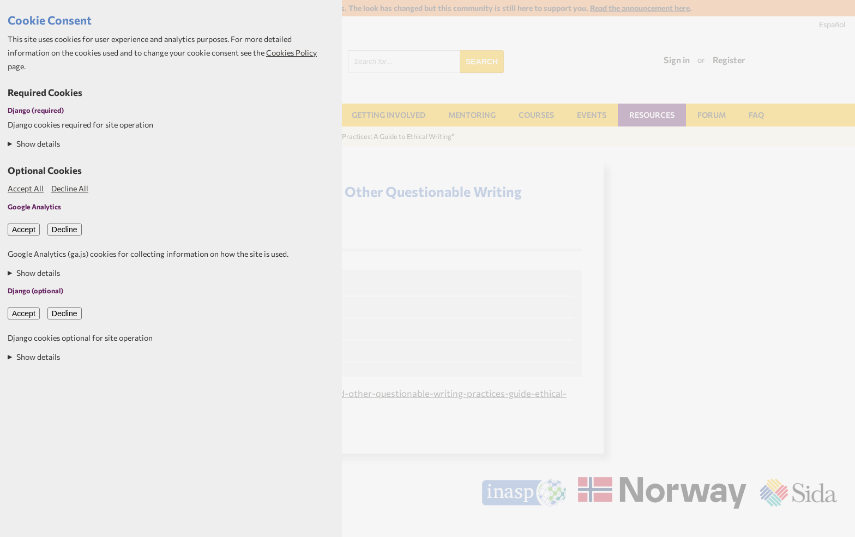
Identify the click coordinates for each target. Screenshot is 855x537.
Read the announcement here (640, 8)
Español (832, 24)
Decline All (69, 188)
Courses (536, 114)
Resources (652, 114)
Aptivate (827, 524)
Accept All (26, 188)
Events (591, 114)
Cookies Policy (291, 52)
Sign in (677, 60)
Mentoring (472, 114)
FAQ (756, 114)
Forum (711, 114)
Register (729, 60)
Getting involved (388, 114)
